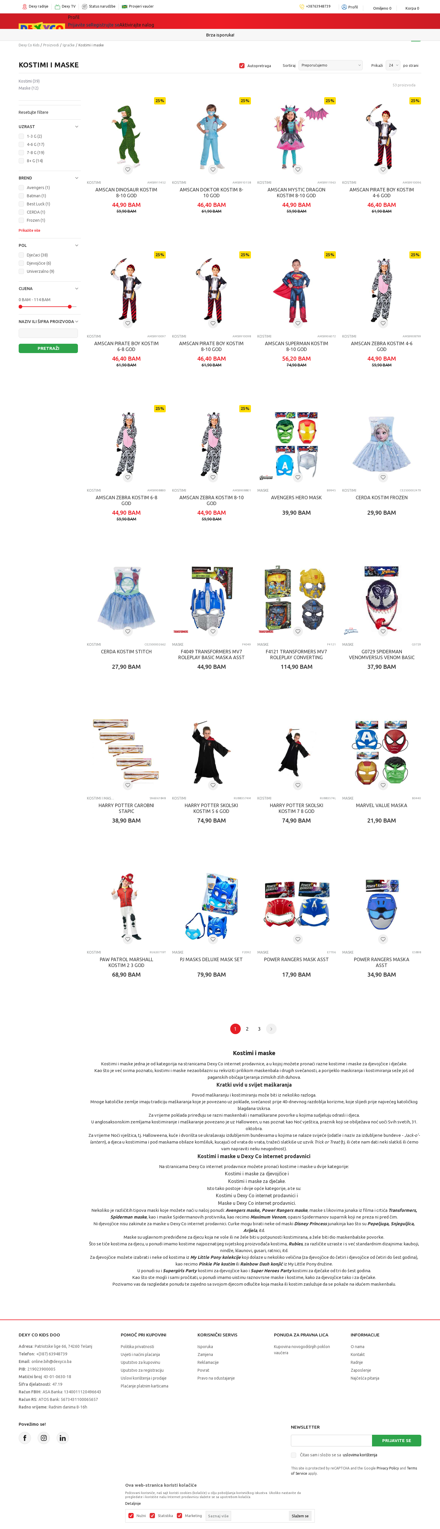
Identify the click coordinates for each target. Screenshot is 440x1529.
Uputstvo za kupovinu (140, 1362)
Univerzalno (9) (40, 271)
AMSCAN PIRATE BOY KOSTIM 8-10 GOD (211, 346)
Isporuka (205, 1346)
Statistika (165, 1516)
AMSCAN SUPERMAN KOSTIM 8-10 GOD (296, 346)
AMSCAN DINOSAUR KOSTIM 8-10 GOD (126, 192)
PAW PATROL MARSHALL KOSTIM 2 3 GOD (126, 962)
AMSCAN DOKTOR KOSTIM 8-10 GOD (211, 192)
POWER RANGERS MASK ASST (296, 959)
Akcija (196, 21)
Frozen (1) (36, 220)
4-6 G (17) (35, 144)
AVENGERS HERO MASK (296, 497)
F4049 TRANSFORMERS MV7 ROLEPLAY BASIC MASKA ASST (211, 654)
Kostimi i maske (101, 798)
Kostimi (29, 81)
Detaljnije (133, 1503)
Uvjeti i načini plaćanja (140, 1354)
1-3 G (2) (34, 136)
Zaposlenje (361, 1370)
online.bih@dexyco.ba (51, 1361)
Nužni (141, 1516)
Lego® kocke (163, 21)
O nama (357, 1346)
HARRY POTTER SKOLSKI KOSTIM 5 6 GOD (211, 808)
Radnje (357, 1362)
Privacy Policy (388, 1468)
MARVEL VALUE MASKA (381, 805)
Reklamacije (208, 1362)
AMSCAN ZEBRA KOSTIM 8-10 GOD (211, 500)
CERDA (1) (36, 212)
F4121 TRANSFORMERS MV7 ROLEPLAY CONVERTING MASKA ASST (296, 657)
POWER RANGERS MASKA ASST (381, 962)
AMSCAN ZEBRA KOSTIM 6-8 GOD (126, 500)
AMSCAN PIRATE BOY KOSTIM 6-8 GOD (126, 346)
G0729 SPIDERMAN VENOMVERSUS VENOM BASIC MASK (382, 657)
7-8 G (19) (35, 152)
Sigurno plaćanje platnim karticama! (220, 34)
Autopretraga (259, 66)
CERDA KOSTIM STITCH (126, 651)
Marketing (193, 1516)
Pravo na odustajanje (216, 1378)
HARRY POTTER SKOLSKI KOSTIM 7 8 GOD (296, 808)
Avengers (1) (38, 187)
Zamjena (205, 1354)
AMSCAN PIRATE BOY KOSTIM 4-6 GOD (382, 192)
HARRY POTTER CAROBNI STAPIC (126, 808)
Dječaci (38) (37, 255)
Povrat (203, 1370)
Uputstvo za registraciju (142, 1370)
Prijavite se (396, 1440)
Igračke (129, 21)
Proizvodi (51, 45)
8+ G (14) (35, 160)
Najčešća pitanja (365, 1378)
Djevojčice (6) (39, 263)
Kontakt (358, 1354)
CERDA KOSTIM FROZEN (382, 497)
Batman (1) (36, 195)
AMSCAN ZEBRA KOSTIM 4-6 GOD (382, 346)
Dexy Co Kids (29, 45)
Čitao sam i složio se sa (338, 1455)
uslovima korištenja (360, 1455)
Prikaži (377, 65)
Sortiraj (289, 65)
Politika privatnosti (137, 1346)
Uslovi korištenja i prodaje (144, 1378)
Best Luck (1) (38, 204)
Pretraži (48, 348)
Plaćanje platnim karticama (144, 1386)
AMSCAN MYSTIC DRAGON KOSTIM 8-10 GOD (296, 192)
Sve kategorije (92, 21)
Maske (29, 88)
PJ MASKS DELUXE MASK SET (211, 959)
